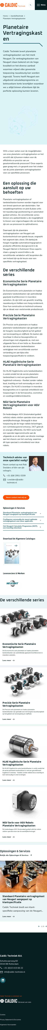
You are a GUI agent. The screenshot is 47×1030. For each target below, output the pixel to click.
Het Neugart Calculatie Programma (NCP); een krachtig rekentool (22, 527)
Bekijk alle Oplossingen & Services (16, 855)
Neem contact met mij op (16, 497)
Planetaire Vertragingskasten (14, 18)
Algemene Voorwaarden (8, 1025)
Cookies (2, 1015)
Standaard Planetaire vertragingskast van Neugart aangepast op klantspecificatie (22, 513)
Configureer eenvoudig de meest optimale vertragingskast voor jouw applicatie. (22, 520)
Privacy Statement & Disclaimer (10, 1020)
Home (5, 16)
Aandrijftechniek (17, 16)
